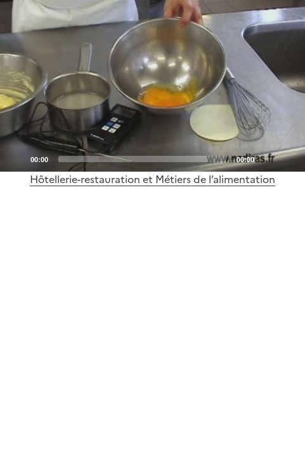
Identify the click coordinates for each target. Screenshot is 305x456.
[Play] (152, 85)
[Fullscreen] (288, 158)
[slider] (142, 159)
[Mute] (267, 158)
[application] (152, 86)
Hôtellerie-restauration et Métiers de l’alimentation (152, 179)
